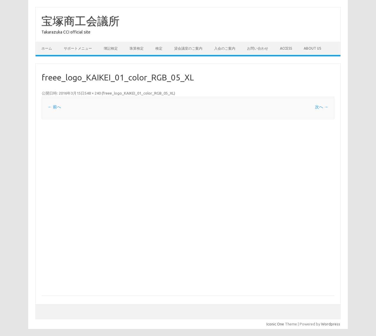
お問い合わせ (257, 48)
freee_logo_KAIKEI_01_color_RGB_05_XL (138, 93)
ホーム (46, 48)
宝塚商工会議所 (80, 21)
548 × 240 (93, 93)
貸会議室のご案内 (188, 48)
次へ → (321, 107)
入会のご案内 (224, 48)
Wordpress (330, 324)
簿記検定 (111, 48)
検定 (158, 48)
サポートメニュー (78, 48)
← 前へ (54, 107)
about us (312, 48)
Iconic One (275, 324)
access (286, 48)
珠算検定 (137, 48)
